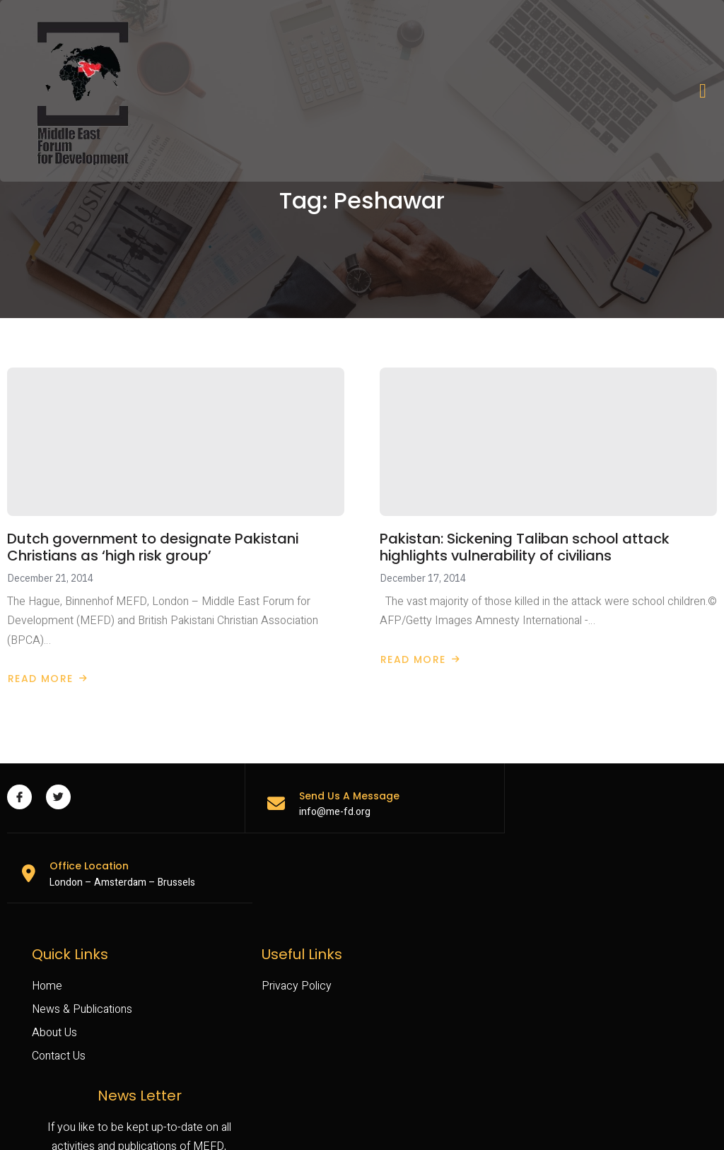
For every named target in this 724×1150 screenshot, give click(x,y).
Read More (48, 676)
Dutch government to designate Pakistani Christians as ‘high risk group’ (154, 544)
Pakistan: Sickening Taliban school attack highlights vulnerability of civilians (526, 544)
